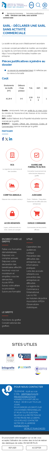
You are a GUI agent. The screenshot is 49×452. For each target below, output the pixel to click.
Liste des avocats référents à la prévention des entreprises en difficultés (34, 277)
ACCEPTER (36, 448)
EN (31, 5)
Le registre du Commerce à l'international (32, 289)
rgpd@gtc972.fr (21, 426)
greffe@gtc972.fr (29, 394)
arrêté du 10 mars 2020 (37, 111)
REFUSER (12, 448)
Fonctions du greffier (11, 320)
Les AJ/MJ (31, 295)
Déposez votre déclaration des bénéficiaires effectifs (12, 264)
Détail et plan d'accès (34, 429)
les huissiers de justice (36, 298)
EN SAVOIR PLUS (30, 443)
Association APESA (35, 301)
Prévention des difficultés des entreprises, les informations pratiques (33, 262)
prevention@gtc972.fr (25, 397)
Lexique (30, 253)
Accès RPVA (8, 282)
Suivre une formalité (11, 291)
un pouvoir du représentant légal (20, 70)
